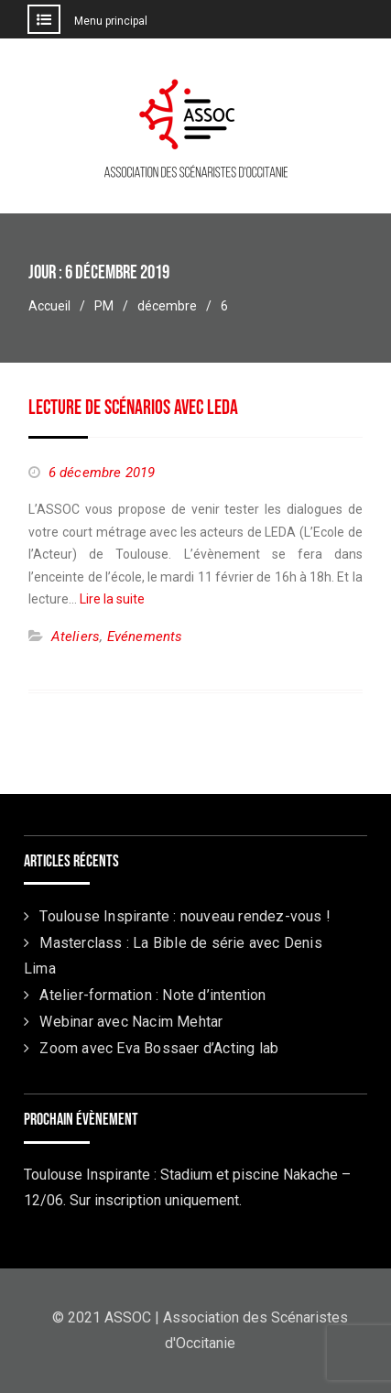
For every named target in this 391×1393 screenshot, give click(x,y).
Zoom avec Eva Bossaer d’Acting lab (158, 1048)
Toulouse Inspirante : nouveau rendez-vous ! (185, 916)
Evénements (145, 636)
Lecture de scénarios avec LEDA (133, 408)
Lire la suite (112, 599)
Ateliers (76, 636)
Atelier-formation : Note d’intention (152, 995)
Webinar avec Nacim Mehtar (131, 1021)
